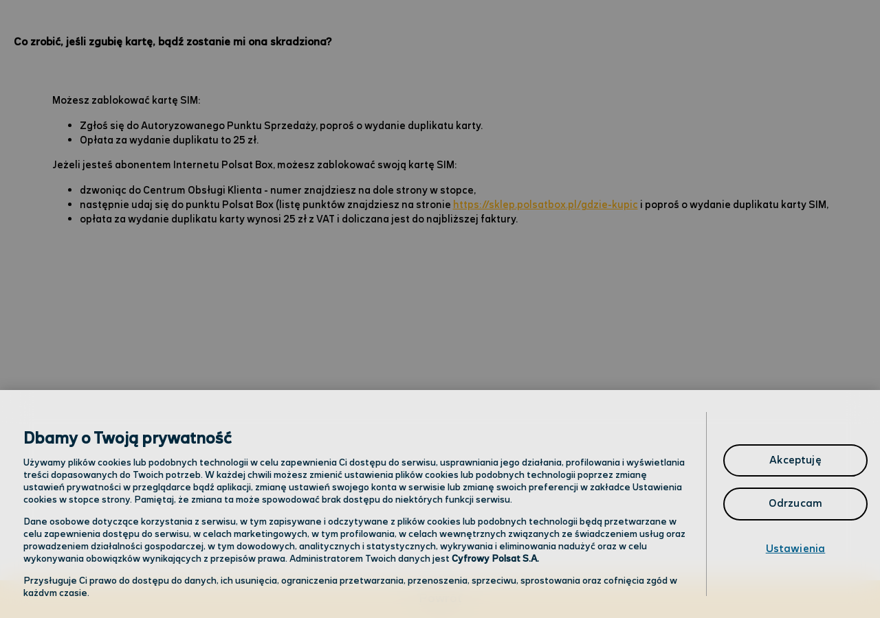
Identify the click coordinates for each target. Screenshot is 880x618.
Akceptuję (795, 460)
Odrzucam (795, 503)
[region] (440, 504)
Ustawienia (796, 549)
